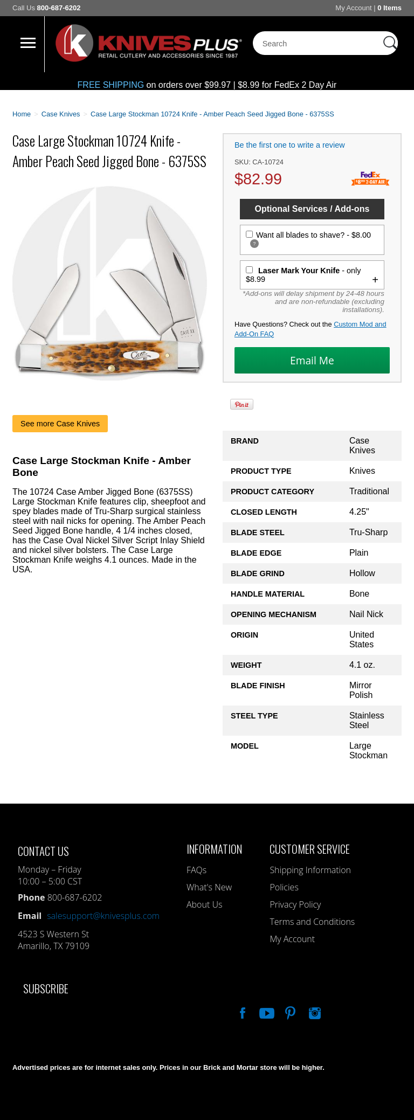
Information (214, 848)
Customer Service (310, 848)
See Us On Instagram (314, 1011)
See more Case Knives (60, 423)
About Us (204, 904)
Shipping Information (310, 870)
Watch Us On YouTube (266, 1011)
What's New (209, 887)
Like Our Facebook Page (241, 1011)
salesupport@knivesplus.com (103, 916)
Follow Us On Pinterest (289, 1011)
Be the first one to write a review (289, 145)
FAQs (196, 870)
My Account (353, 8)
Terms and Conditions (312, 922)
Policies (284, 887)
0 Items (389, 8)
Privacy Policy (295, 904)
